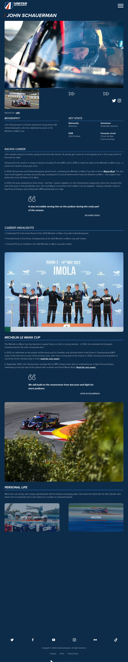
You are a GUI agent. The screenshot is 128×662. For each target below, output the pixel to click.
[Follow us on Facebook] (33, 640)
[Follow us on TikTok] (116, 640)
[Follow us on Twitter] (12, 640)
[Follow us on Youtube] (53, 640)
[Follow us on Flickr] (95, 640)
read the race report (50, 449)
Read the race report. (86, 457)
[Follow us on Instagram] (74, 640)
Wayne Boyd (109, 261)
